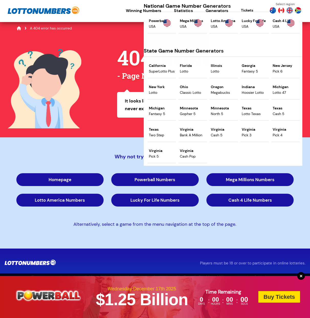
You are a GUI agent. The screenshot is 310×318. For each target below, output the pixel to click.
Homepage (60, 179)
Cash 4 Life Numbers (250, 200)
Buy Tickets (279, 297)
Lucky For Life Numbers (155, 200)
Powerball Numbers (155, 179)
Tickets (247, 10)
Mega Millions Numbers (250, 179)
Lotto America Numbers (60, 200)
